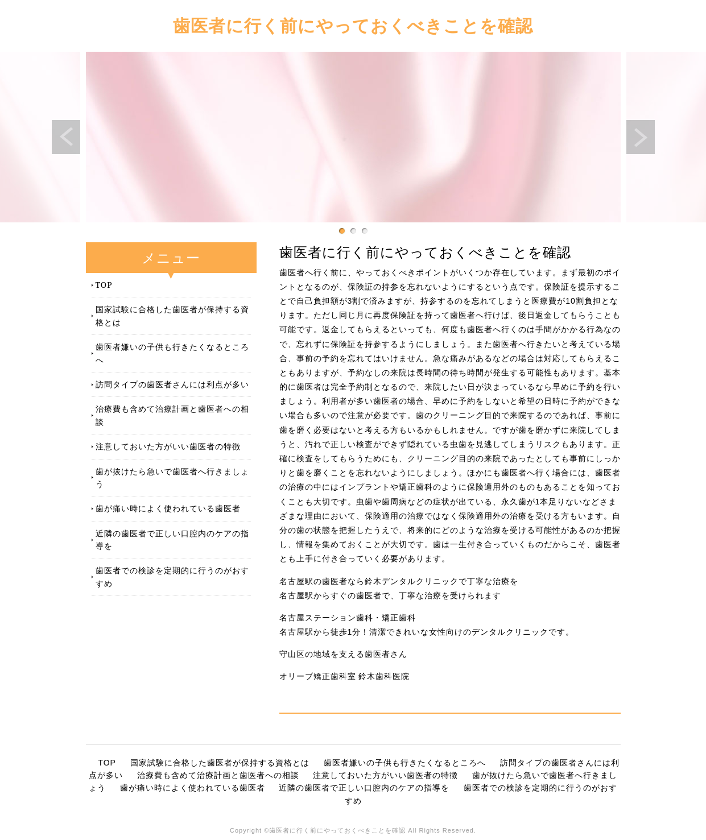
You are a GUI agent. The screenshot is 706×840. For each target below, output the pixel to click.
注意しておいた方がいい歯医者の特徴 (168, 446)
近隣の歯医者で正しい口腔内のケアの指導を (172, 539)
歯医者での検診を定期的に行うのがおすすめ (172, 576)
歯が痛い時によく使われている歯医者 (168, 508)
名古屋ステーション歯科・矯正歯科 (347, 617)
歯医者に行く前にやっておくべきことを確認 (353, 25)
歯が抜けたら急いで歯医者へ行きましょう (172, 477)
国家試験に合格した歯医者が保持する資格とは (172, 315)
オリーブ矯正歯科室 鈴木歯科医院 (344, 676)
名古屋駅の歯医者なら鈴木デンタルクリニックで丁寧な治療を (398, 581)
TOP (104, 284)
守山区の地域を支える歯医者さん (343, 654)
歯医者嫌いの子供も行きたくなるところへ (172, 353)
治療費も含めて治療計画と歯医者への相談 (172, 415)
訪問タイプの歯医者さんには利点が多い (172, 384)
